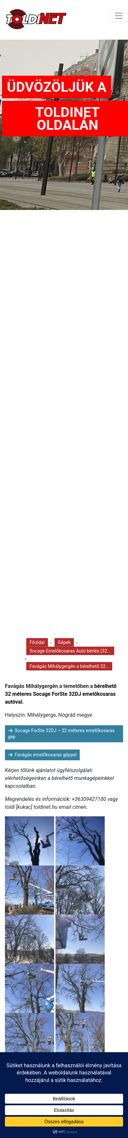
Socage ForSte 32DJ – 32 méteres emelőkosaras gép (61, 733)
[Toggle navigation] (119, 15)
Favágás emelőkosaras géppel (46, 754)
